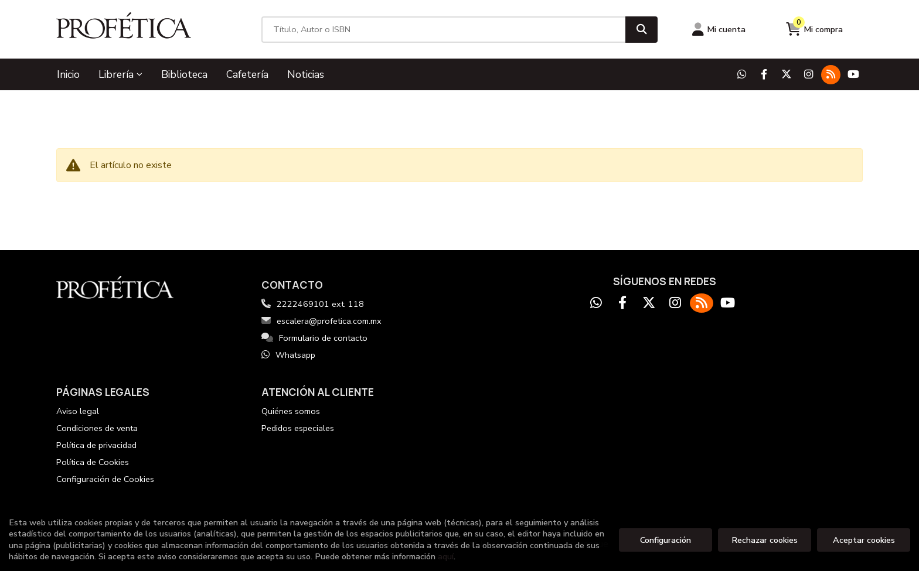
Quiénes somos (290, 411)
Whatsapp (288, 355)
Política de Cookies (92, 462)
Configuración (665, 540)
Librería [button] (120, 74)
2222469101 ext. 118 (320, 304)
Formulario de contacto (314, 338)
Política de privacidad (96, 445)
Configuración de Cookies (105, 479)
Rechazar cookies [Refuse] (764, 540)
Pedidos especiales (297, 428)
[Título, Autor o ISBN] (443, 29)
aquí (446, 556)
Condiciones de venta (97, 428)
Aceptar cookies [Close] (864, 540)
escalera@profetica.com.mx (321, 321)
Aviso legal (77, 411)
